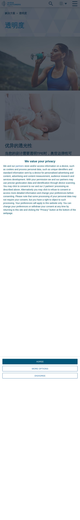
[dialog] (40, 338)
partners (20, 166)
